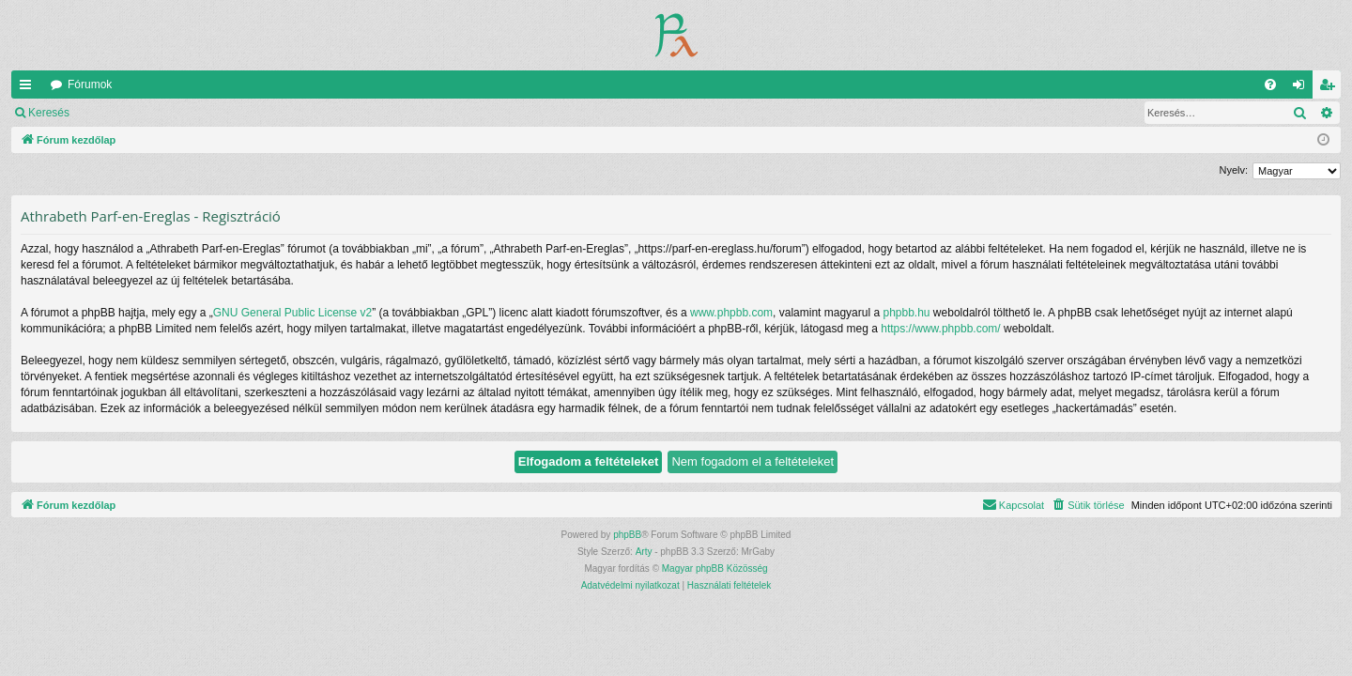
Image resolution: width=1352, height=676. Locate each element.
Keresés (48, 112)
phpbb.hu (906, 312)
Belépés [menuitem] (1303, 88)
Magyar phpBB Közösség (715, 568)
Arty (644, 551)
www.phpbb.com (731, 312)
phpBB (627, 535)
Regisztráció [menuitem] (1331, 88)
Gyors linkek (29, 88)
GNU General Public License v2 (292, 312)
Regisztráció (196, 112)
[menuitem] (1270, 84)
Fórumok (90, 84)
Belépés (117, 112)
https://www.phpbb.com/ (940, 328)
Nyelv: (1233, 170)
